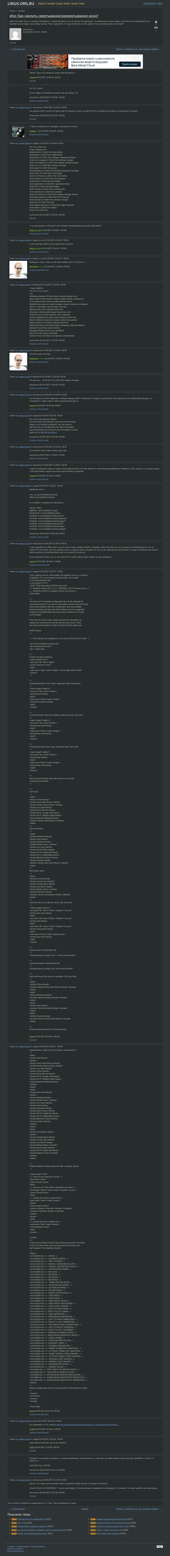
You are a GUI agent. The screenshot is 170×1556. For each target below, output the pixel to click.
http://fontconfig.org (48, 432)
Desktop (21, 11)
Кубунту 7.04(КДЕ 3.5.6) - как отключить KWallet (137, 49)
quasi (32, 1036)
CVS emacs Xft (18, 49)
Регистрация (150, 3)
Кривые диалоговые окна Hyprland (111, 1519)
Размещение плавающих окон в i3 (32, 1526)
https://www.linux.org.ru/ (15, 1551)
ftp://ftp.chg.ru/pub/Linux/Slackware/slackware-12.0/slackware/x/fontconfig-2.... (87, 1425)
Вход (159, 3)
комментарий (24, 107)
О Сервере (11, 1546)
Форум (67, 3)
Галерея (51, 3)
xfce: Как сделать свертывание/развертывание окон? (53, 15)
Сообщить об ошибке (15, 1549)
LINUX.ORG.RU (21, 3)
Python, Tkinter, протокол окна (109, 1530)
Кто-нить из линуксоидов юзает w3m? (112, 1526)
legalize (33, 131)
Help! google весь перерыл (108, 1534)
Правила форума (23, 1546)
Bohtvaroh (34, 267)
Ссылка (12, 43)
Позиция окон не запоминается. (31, 1519)
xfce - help (21, 1523)
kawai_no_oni (35, 230)
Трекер (74, 3)
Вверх (160, 1547)
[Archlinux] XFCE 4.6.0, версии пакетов (113, 1523)
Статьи (59, 3)
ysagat (32, 77)
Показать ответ (35, 101)
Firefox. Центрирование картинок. (32, 1534)
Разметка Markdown (37, 1546)
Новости (42, 3)
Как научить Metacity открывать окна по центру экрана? (41, 1530)
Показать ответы (36, 565)
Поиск (82, 3)
